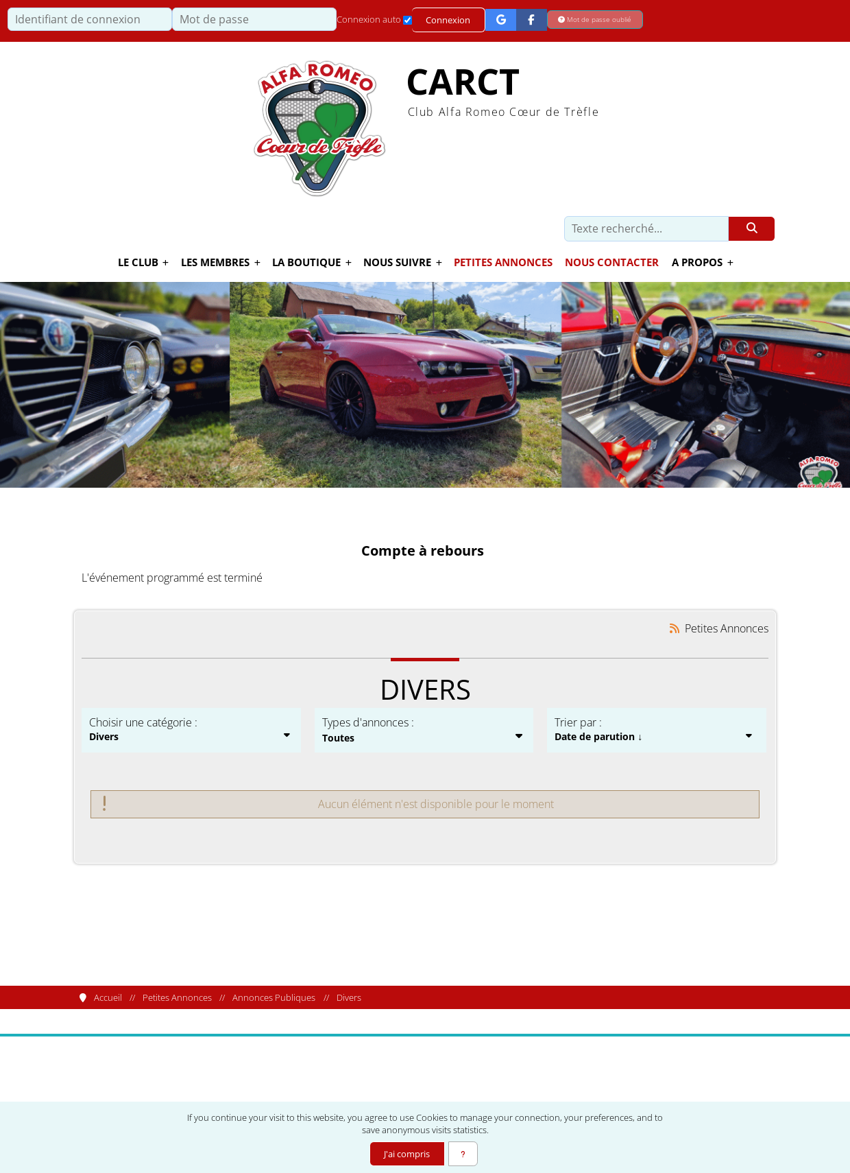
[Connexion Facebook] (532, 19)
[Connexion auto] (407, 20)
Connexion (448, 20)
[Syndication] (675, 629)
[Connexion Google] (501, 19)
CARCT (463, 82)
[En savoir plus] (463, 1153)
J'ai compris (406, 1154)
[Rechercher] (751, 229)
